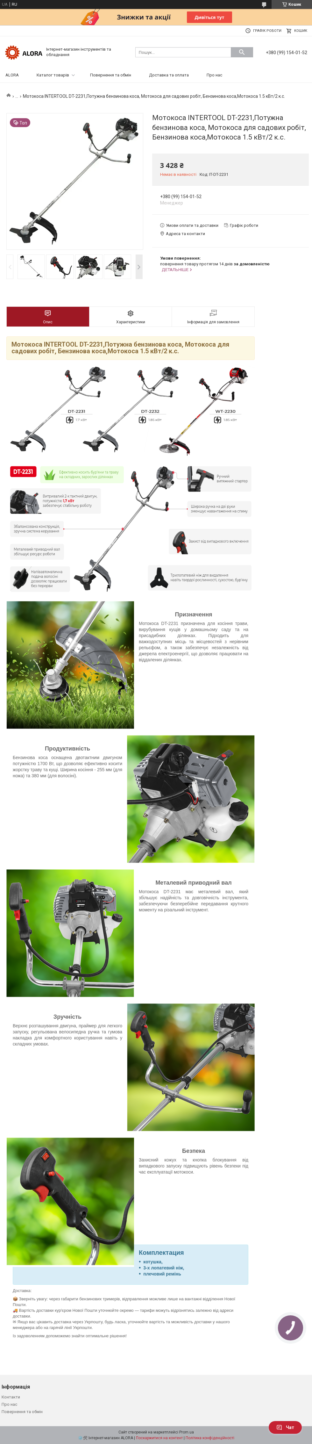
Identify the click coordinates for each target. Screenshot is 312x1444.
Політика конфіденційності (210, 1438)
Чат (285, 1427)
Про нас (214, 75)
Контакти (11, 1397)
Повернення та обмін (110, 75)
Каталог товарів (53, 75)
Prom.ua (186, 1432)
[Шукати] (242, 52)
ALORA (12, 75)
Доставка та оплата (169, 75)
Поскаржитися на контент (159, 1438)
